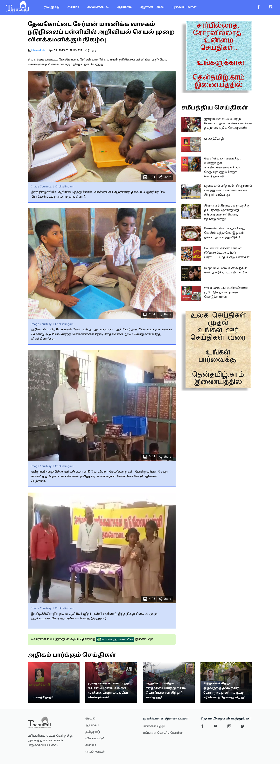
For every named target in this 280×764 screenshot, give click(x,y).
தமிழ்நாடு (52, 7)
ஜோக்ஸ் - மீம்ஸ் (152, 7)
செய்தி (90, 718)
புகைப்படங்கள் (184, 7)
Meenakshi (38, 50)
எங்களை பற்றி (154, 726)
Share (90, 51)
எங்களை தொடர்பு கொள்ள (163, 733)
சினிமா (73, 7)
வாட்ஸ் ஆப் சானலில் (115, 639)
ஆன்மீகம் (124, 7)
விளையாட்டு (94, 738)
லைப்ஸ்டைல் (98, 7)
